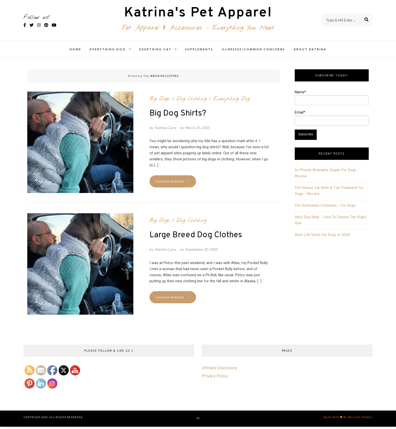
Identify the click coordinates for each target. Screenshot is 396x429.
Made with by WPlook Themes (348, 420)
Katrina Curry (165, 130)
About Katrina (310, 52)
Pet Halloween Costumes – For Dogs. (325, 208)
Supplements (199, 52)
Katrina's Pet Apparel (198, 15)
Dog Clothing (191, 101)
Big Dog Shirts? (178, 116)
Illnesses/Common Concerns (253, 52)
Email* (332, 120)
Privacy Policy (215, 379)
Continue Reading (172, 184)
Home (75, 52)
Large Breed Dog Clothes (196, 238)
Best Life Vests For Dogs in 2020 (322, 238)
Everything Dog (108, 52)
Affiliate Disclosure (219, 371)
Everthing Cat (155, 52)
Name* (332, 100)
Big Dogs (159, 101)
